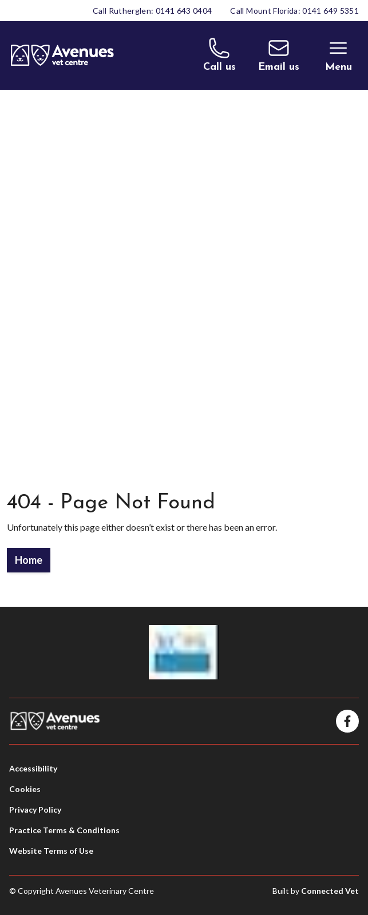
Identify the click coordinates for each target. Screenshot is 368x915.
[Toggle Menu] (338, 55)
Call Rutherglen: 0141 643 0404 (152, 10)
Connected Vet (330, 891)
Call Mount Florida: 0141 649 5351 (294, 10)
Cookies (25, 789)
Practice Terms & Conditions (64, 830)
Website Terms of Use (51, 851)
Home (28, 560)
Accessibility (33, 768)
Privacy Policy (35, 809)
